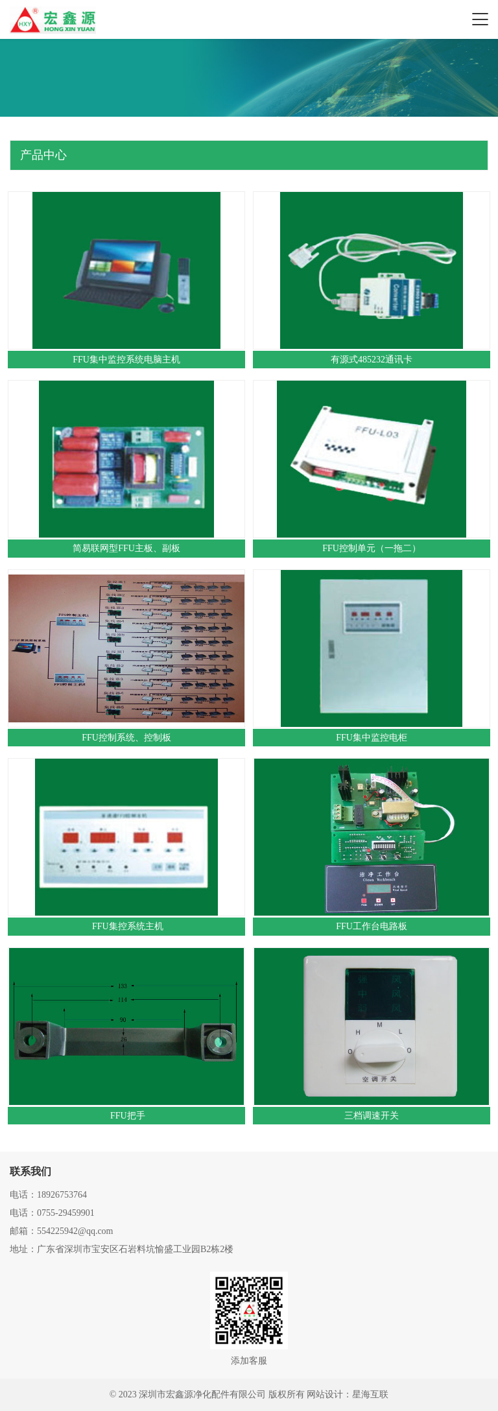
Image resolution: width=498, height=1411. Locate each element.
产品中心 (43, 154)
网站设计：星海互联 (347, 1394)
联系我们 (30, 1171)
